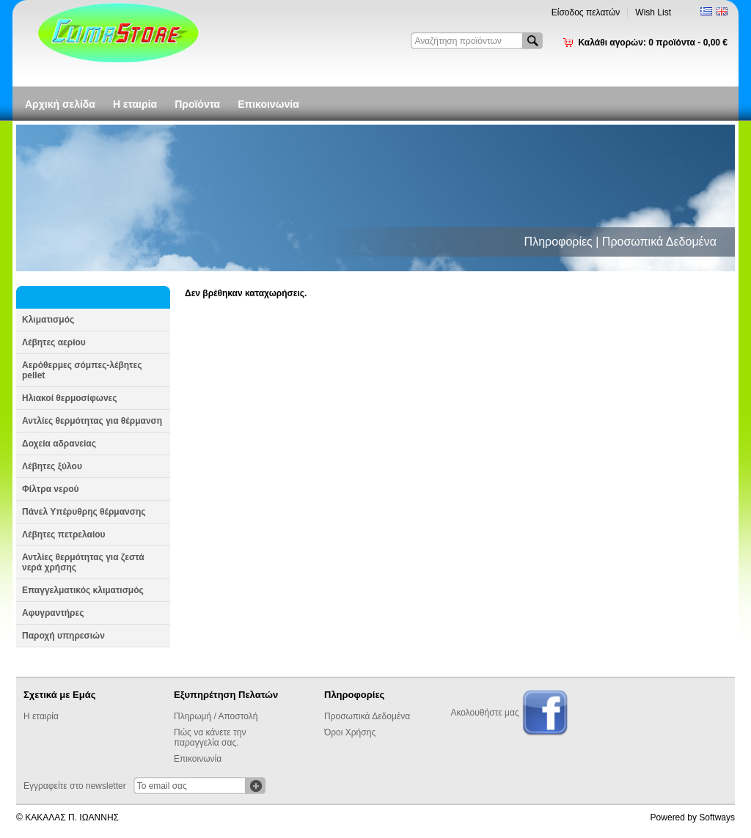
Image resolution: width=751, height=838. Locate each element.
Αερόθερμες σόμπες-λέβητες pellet (82, 370)
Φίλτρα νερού (50, 489)
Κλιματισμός (48, 320)
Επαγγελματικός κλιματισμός (83, 590)
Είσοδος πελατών (586, 12)
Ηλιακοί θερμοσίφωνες (69, 398)
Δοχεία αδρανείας (59, 443)
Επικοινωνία (268, 104)
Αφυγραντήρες (53, 613)
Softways (717, 817)
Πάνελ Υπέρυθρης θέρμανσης (84, 512)
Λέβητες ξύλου (52, 466)
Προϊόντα (197, 104)
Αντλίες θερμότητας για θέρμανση (92, 421)
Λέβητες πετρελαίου (64, 534)
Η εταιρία (135, 104)
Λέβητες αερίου (54, 342)
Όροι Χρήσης (350, 732)
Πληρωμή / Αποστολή (215, 716)
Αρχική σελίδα (60, 104)
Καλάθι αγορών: (653, 42)
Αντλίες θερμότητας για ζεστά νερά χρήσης (83, 562)
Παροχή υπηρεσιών (63, 636)
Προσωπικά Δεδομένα (367, 716)
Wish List (653, 12)
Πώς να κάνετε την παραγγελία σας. (210, 737)
